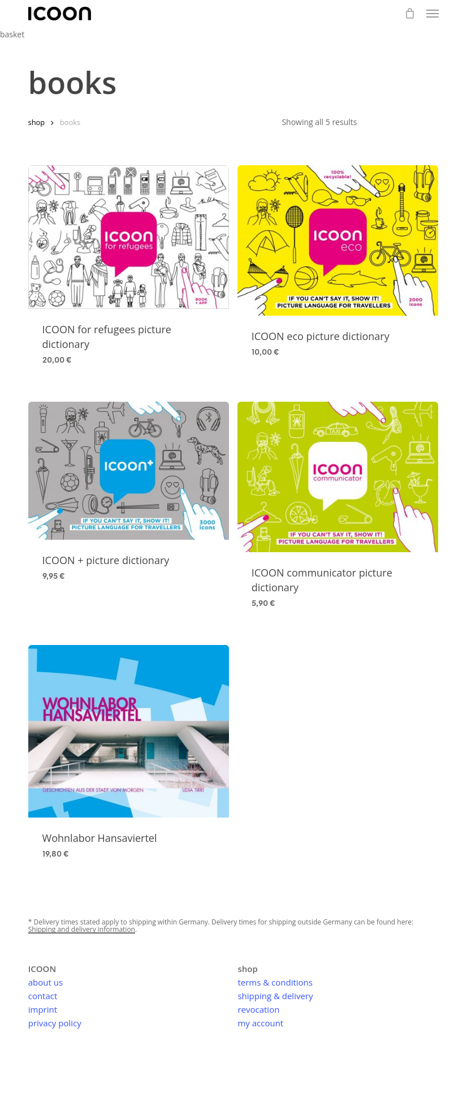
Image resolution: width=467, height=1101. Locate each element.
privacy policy (54, 1023)
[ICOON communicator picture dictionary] (337, 477)
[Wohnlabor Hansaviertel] (128, 731)
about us (45, 982)
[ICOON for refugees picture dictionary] (128, 237)
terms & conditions (275, 982)
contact (43, 995)
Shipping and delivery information (81, 929)
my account (260, 1023)
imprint (42, 1009)
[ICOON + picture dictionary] (128, 471)
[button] (432, 13)
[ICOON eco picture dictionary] (337, 240)
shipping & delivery (275, 995)
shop (36, 122)
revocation (258, 1009)
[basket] (410, 13)
